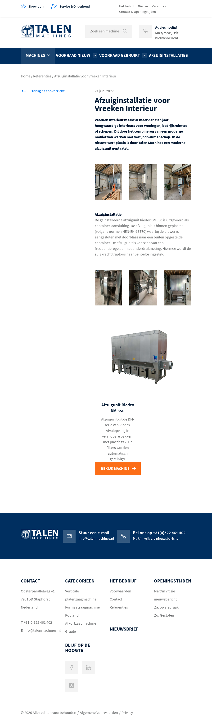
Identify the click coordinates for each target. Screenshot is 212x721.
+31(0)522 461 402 (38, 622)
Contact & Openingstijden (137, 11)
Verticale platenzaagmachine (80, 595)
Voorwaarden (120, 591)
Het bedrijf (126, 6)
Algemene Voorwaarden (99, 712)
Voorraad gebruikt (123, 55)
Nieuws (143, 6)
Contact (116, 599)
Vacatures (159, 6)
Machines (35, 55)
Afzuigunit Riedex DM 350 (117, 408)
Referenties (42, 76)
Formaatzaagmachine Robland (82, 611)
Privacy (127, 712)
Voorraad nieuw (76, 55)
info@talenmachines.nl (39, 630)
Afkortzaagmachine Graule (80, 627)
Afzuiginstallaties (168, 55)
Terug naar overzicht (48, 91)
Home (25, 76)
